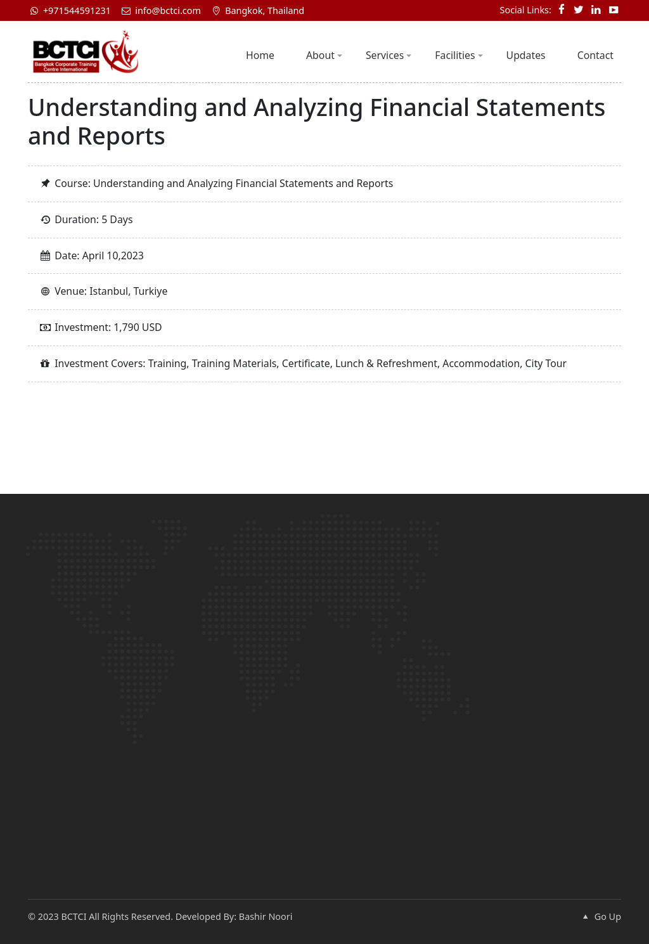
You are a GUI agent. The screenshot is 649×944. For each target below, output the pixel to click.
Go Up (600, 916)
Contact (595, 55)
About (324, 55)
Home (260, 55)
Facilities (458, 55)
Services (388, 55)
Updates (526, 55)
